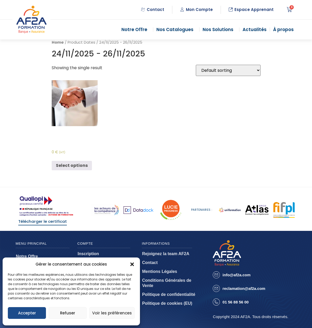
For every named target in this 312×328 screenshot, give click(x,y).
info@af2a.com (236, 275)
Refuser (67, 313)
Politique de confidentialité (168, 294)
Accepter (27, 313)
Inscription (88, 253)
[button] (132, 264)
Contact (150, 262)
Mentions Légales (159, 271)
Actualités (255, 29)
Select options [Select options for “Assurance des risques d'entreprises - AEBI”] (72, 165)
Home (58, 42)
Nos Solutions (219, 29)
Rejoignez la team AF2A (165, 253)
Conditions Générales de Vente (166, 283)
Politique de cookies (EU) (167, 303)
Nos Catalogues (176, 29)
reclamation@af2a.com (243, 288)
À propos (284, 29)
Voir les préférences (112, 313)
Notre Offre (135, 29)
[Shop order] (228, 70)
